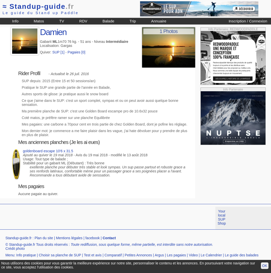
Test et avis (93, 255)
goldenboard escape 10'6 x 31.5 (48, 151)
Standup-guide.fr (18, 238)
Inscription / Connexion (248, 21)
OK (264, 266)
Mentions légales (69, 238)
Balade (108, 21)
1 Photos (168, 31)
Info (15, 21)
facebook (92, 238)
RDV (83, 21)
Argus (159, 255)
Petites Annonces (138, 255)
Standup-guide (38, 6)
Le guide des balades (241, 255)
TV (61, 21)
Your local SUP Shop (222, 217)
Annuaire (158, 21)
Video (193, 255)
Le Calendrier (211, 255)
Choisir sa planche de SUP (60, 255)
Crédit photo (15, 249)
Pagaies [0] (76, 52)
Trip (132, 21)
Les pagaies (176, 255)
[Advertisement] (92, 218)
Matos (39, 21)
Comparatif (113, 255)
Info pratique (26, 255)
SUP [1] (58, 52)
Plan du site (44, 238)
